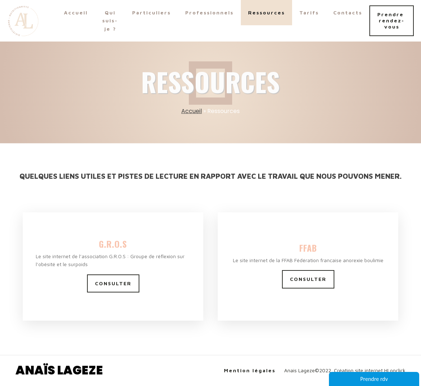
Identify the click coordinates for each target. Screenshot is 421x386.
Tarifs (309, 12)
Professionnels (209, 12)
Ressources (266, 12)
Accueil (76, 12)
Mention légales (249, 370)
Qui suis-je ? (110, 20)
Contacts (347, 12)
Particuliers (151, 12)
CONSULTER (113, 283)
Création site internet (358, 370)
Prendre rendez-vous (391, 20)
